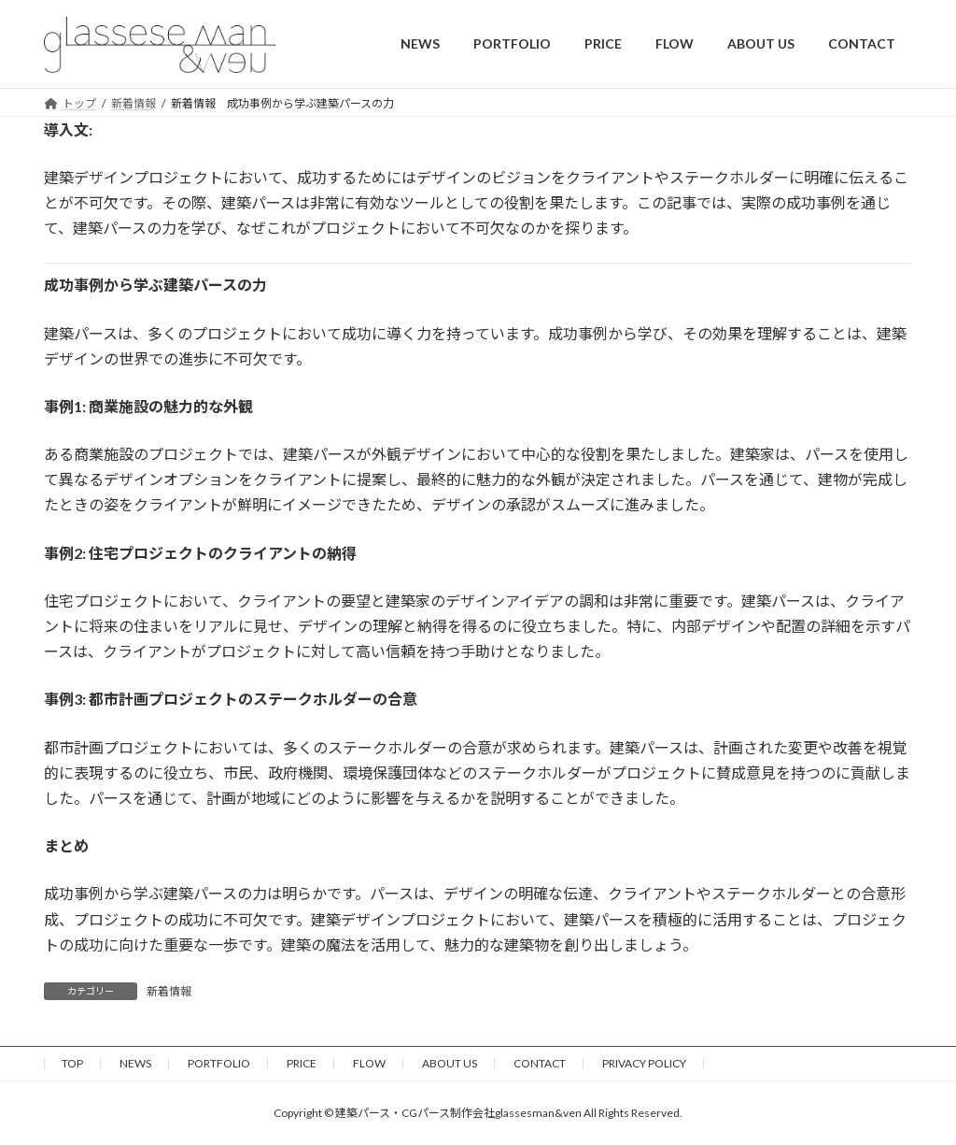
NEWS (135, 1063)
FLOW (369, 1063)
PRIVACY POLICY (644, 1063)
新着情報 (169, 991)
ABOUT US (449, 1063)
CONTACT (539, 1063)
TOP (72, 1063)
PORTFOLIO (219, 1063)
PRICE (301, 1063)
